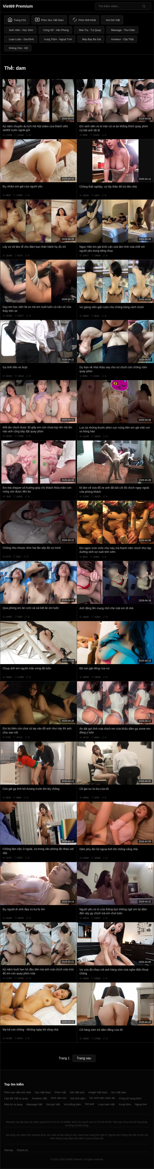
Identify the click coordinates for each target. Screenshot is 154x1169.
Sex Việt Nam (43, 1092)
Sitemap (8, 1150)
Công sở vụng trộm (130, 1098)
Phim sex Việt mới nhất (17, 1092)
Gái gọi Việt (53, 1104)
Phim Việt (60, 1092)
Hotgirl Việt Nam (97, 1092)
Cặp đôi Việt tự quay (16, 1098)
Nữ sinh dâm (77, 1098)
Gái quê (89, 1103)
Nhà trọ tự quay (13, 1104)
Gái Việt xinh (77, 1092)
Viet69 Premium (18, 6)
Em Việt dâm (118, 1092)
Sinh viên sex (58, 1097)
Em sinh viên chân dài (102, 1097)
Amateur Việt (39, 1098)
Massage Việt (34, 1104)
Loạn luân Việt (106, 1104)
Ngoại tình (141, 1104)
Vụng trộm (125, 1104)
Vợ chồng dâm (72, 1104)
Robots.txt (22, 1150)
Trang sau (84, 1058)
